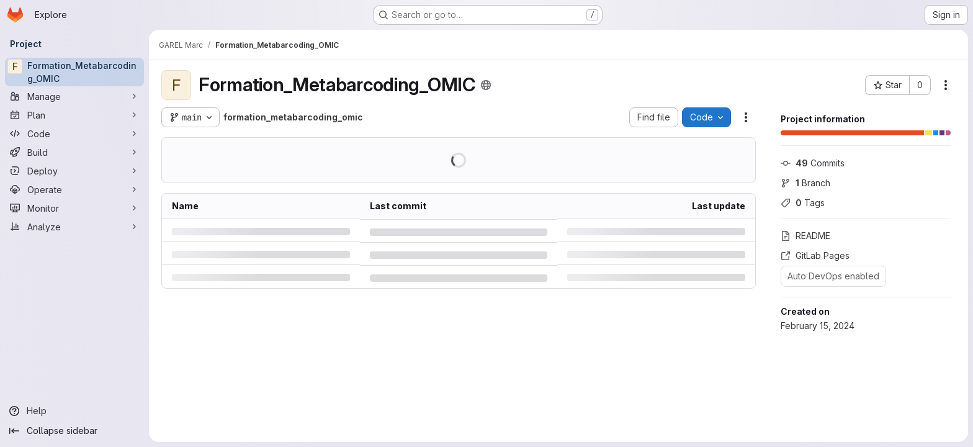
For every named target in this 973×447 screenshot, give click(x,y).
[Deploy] (74, 170)
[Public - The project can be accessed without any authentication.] (486, 85)
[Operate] (74, 189)
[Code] (74, 133)
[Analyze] (74, 226)
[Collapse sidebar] (74, 431)
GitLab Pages (815, 255)
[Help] (74, 411)
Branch (805, 183)
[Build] (74, 152)
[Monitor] (74, 208)
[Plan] (74, 115)
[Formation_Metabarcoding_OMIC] (74, 72)
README (805, 235)
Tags (803, 202)
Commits (813, 163)
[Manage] (74, 96)
